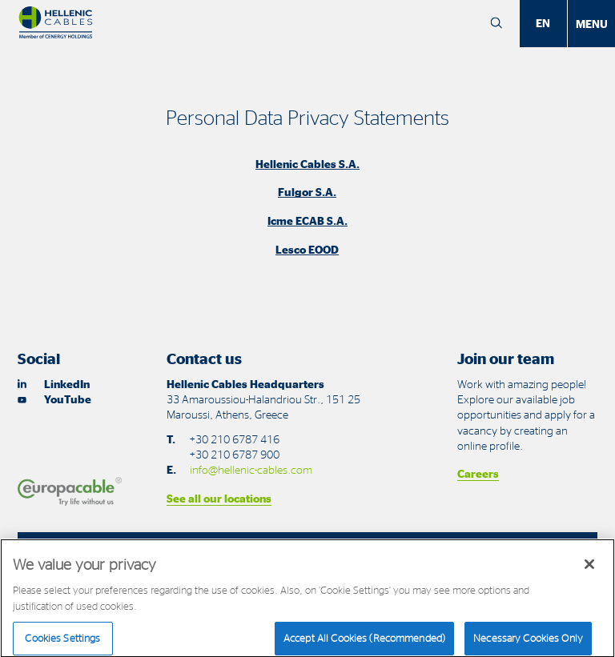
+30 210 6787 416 (234, 439)
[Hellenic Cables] (56, 23)
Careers (478, 473)
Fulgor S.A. (307, 192)
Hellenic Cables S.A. (307, 164)
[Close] (589, 573)
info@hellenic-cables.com (251, 469)
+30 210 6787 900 (234, 454)
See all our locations (219, 498)
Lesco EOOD (307, 249)
